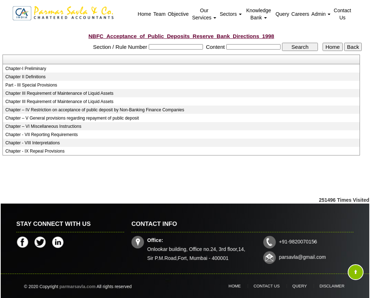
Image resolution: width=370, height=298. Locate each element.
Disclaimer (320, 286)
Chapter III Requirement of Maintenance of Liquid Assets (59, 93)
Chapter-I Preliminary (25, 68)
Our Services (204, 14)
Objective (178, 14)
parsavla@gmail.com (300, 256)
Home (144, 14)
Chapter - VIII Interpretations (32, 142)
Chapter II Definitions (25, 76)
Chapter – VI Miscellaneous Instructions (43, 126)
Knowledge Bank (258, 14)
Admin (321, 14)
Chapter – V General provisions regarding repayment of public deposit (72, 118)
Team (159, 14)
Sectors (231, 14)
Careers (300, 14)
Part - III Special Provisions (31, 85)
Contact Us (342, 14)
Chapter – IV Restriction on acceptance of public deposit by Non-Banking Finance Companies (94, 109)
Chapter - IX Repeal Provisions (35, 151)
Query (282, 14)
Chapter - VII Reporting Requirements (41, 134)
